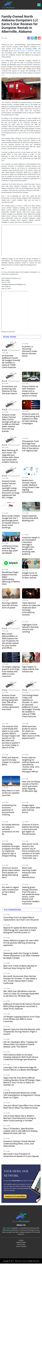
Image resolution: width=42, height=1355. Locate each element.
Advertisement (21, 1242)
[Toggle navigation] (38, 4)
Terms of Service (21, 1246)
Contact (21, 1240)
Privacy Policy (21, 1244)
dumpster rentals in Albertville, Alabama (27, 51)
